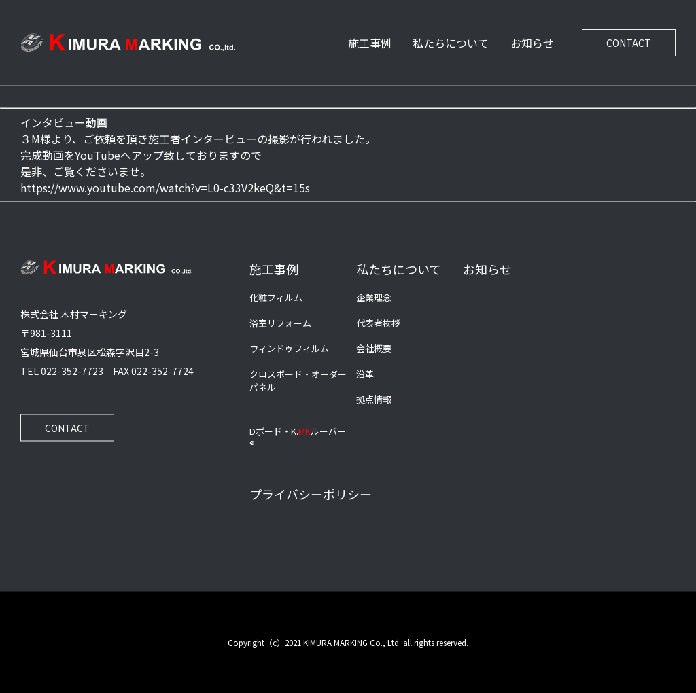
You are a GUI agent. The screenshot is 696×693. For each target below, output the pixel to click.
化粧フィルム (275, 297)
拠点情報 (374, 399)
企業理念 (374, 297)
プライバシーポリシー (310, 493)
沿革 (365, 373)
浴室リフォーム (280, 322)
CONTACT (628, 43)
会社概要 (374, 348)
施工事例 (370, 43)
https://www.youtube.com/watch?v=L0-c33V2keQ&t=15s (165, 187)
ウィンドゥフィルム (289, 348)
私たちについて (451, 43)
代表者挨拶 (378, 322)
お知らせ (532, 43)
